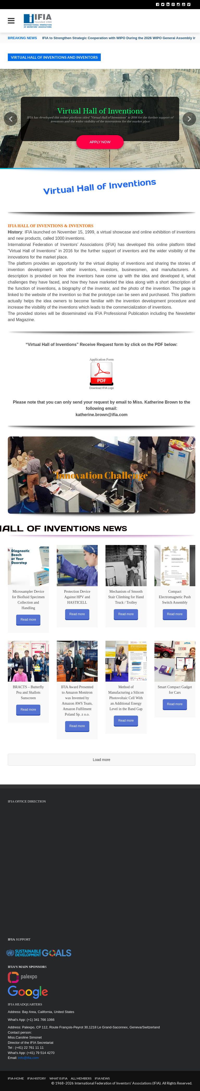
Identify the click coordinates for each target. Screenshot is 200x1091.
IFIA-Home (16, 1078)
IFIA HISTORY (36, 1078)
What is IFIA (58, 1078)
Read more (28, 619)
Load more (101, 760)
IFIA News (102, 1078)
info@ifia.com (28, 1058)
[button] (10, 119)
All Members (81, 1078)
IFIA (28, 232)
